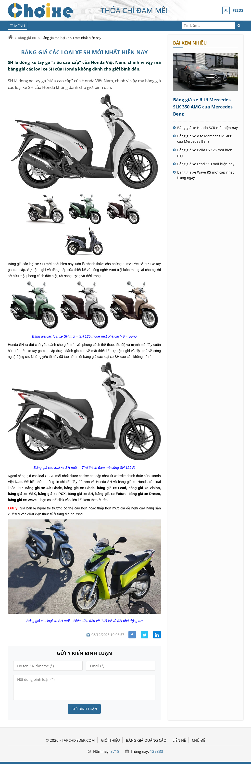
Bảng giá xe (27, 37)
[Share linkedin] (157, 635)
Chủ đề (198, 740)
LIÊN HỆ (179, 740)
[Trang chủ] (10, 37)
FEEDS (238, 10)
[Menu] (17, 26)
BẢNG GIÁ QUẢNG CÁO (146, 740)
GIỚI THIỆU (110, 740)
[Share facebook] (132, 635)
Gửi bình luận (84, 708)
